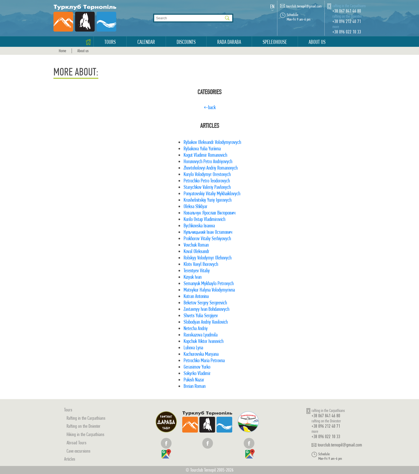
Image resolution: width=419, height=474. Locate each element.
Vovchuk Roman (196, 245)
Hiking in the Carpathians (85, 434)
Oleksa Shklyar (195, 206)
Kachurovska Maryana (201, 354)
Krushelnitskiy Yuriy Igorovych (207, 200)
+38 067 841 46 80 (346, 11)
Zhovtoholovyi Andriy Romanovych (211, 168)
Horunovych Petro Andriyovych (208, 161)
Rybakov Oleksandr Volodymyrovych (212, 142)
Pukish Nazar (194, 380)
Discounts (186, 42)
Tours (110, 42)
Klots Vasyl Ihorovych (201, 264)
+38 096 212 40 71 (346, 21)
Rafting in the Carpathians (86, 418)
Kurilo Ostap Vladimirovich (204, 219)
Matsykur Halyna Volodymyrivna (209, 290)
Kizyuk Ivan (192, 277)
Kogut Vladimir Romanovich (205, 155)
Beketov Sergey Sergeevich (205, 303)
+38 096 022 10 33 (346, 32)
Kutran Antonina (196, 296)
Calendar (146, 42)
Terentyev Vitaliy (197, 270)
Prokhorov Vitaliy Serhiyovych (207, 238)
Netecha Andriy (196, 328)
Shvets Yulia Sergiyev (201, 315)
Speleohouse (275, 42)
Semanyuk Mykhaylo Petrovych (209, 283)
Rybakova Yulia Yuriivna (202, 149)
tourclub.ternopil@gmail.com (304, 6)
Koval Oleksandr (196, 251)
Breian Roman (194, 386)
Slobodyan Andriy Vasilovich (206, 322)
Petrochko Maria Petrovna (204, 360)
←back (210, 107)
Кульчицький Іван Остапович (208, 232)
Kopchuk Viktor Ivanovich (203, 341)
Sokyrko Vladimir (197, 373)
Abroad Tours (76, 442)
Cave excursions (78, 451)
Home (62, 50)
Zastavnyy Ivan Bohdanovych (206, 309)
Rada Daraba (229, 42)
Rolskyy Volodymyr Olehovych (207, 258)
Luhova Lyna (193, 348)
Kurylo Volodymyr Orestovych (207, 174)
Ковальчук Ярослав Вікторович (209, 213)
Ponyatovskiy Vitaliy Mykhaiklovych (212, 193)
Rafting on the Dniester (83, 426)
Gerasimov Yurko (197, 367)
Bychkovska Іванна (199, 226)
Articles (69, 459)
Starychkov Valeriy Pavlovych (207, 187)
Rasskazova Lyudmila (201, 335)
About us (317, 42)
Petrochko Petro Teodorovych (207, 181)
